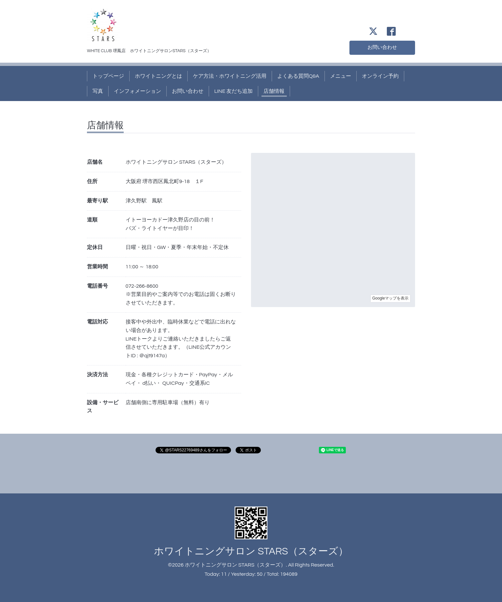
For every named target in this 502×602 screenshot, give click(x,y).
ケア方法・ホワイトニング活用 (229, 76)
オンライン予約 (380, 76)
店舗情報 (273, 91)
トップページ (108, 76)
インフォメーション (137, 91)
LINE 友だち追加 (233, 91)
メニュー (340, 76)
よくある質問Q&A (298, 76)
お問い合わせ (382, 47)
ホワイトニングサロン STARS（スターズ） (251, 551)
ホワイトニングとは (158, 76)
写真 (98, 91)
